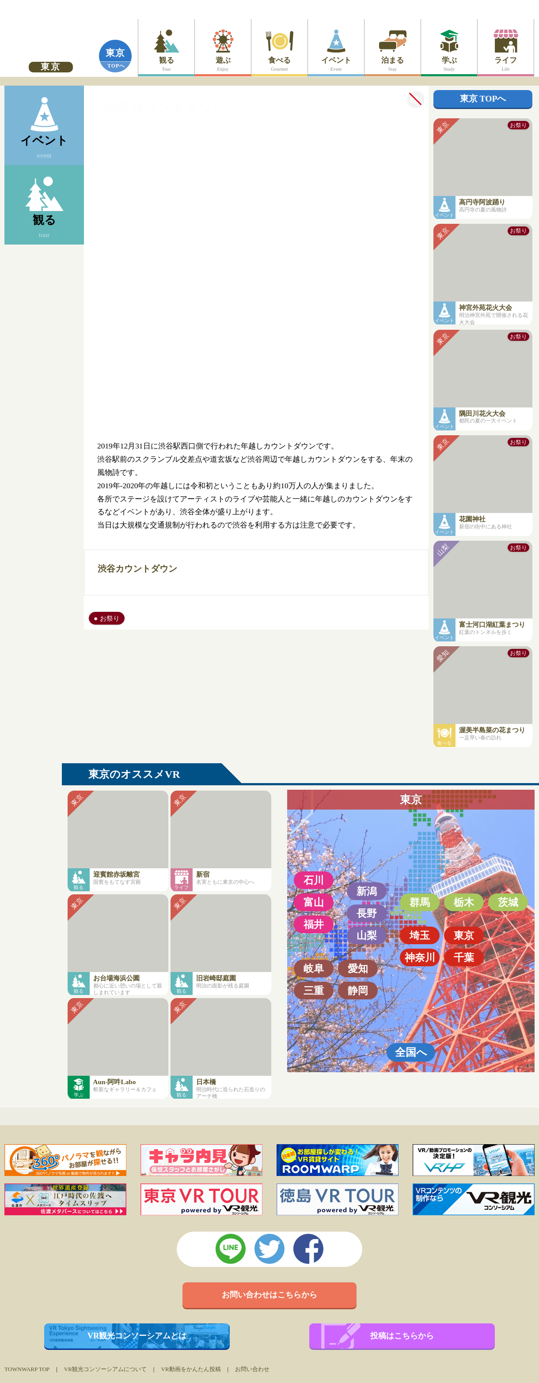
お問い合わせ (252, 1369)
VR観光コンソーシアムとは (137, 1335)
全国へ (411, 1052)
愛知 (358, 968)
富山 (314, 902)
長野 (367, 913)
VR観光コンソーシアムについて (105, 1369)
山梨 (367, 935)
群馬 (420, 902)
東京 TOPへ (483, 98)
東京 (115, 53)
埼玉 (420, 935)
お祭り (110, 618)
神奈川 (420, 957)
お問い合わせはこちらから (269, 1294)
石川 (314, 880)
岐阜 (314, 968)
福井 (314, 924)
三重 (314, 990)
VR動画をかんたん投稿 (190, 1369)
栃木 (464, 902)
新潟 (367, 891)
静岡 (358, 990)
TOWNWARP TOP (26, 1369)
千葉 (464, 957)
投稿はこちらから (402, 1335)
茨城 (508, 902)
